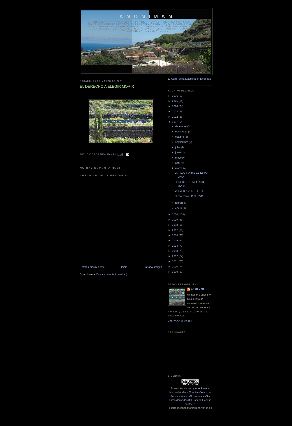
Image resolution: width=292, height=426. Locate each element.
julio (178, 147)
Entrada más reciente (92, 266)
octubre (180, 136)
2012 (175, 256)
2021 (175, 121)
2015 (175, 240)
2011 (175, 261)
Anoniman (201, 388)
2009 (175, 271)
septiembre (182, 141)
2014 (175, 245)
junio (178, 152)
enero (179, 207)
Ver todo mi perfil (180, 321)
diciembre (181, 126)
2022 (175, 116)
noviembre (181, 131)
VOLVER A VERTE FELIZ (189, 190)
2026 (175, 95)
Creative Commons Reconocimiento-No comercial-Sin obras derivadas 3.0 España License (190, 396)
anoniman (197, 289)
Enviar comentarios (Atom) (111, 274)
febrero (179, 202)
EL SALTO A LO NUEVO (188, 196)
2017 (175, 230)
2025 (175, 101)
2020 (175, 214)
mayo (178, 157)
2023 (175, 111)
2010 (175, 266)
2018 (175, 224)
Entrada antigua (153, 266)
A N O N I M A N (146, 16)
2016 (175, 235)
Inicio (124, 266)
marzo (179, 168)
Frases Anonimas (181, 388)
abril (178, 162)
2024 (175, 106)
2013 (175, 250)
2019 (175, 219)
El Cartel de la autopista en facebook (189, 78)
